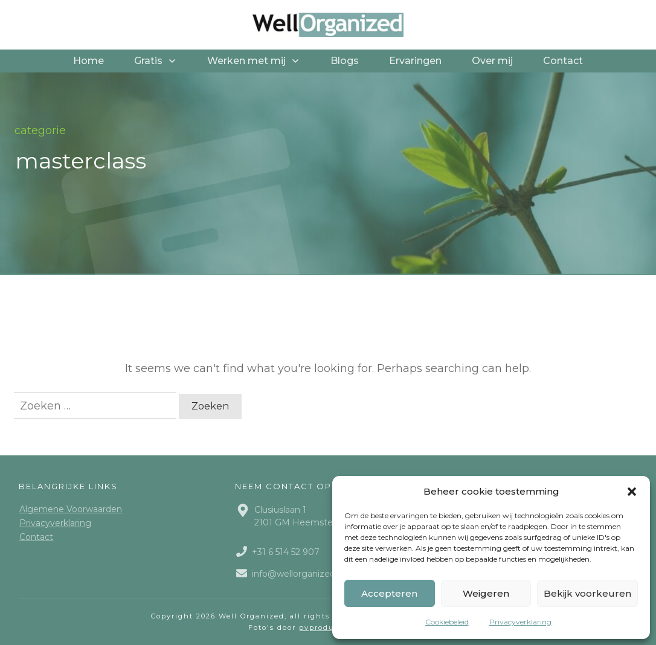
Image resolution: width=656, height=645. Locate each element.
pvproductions (330, 627)
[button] (632, 492)
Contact (36, 536)
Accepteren (389, 593)
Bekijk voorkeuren (587, 593)
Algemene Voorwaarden (70, 509)
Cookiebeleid (447, 621)
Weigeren (486, 593)
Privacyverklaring (520, 621)
